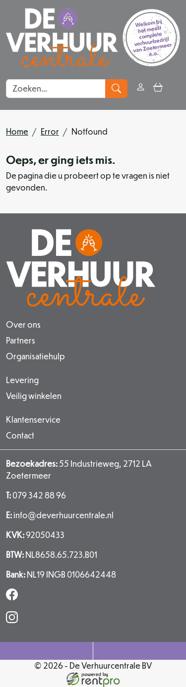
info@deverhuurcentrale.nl (60, 515)
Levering (22, 380)
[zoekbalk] (56, 88)
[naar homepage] (93, 37)
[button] (175, 88)
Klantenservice (33, 419)
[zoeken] (116, 88)
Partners (20, 340)
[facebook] (14, 597)
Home (17, 131)
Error (50, 131)
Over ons (23, 324)
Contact (20, 435)
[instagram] (14, 620)
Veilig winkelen (34, 396)
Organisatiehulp (35, 356)
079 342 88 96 (36, 495)
